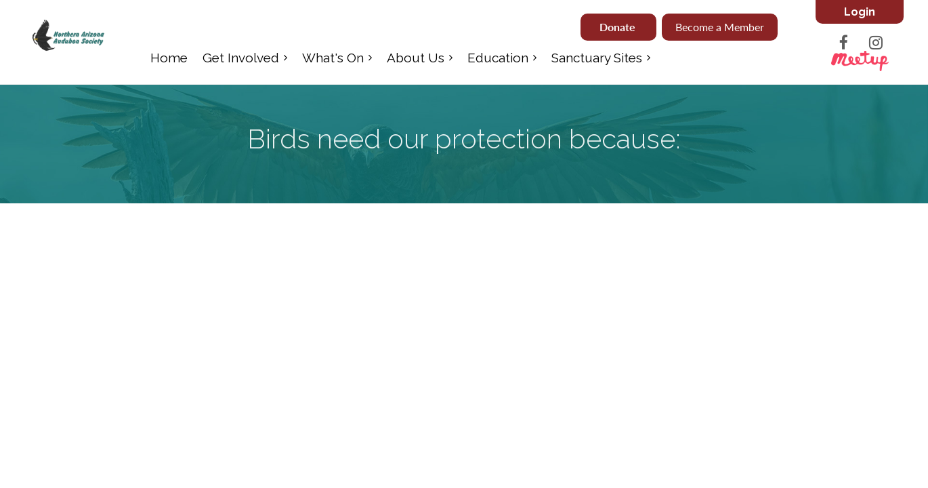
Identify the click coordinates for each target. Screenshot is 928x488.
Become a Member (719, 26)
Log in (860, 12)
